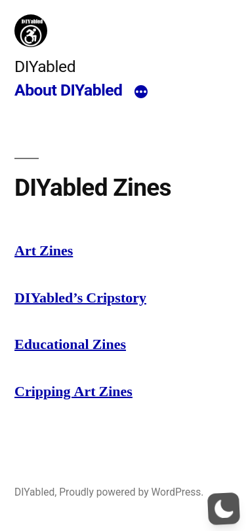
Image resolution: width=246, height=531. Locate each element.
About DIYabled (68, 90)
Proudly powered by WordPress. (131, 492)
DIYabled (44, 66)
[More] (141, 92)
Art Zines (43, 251)
